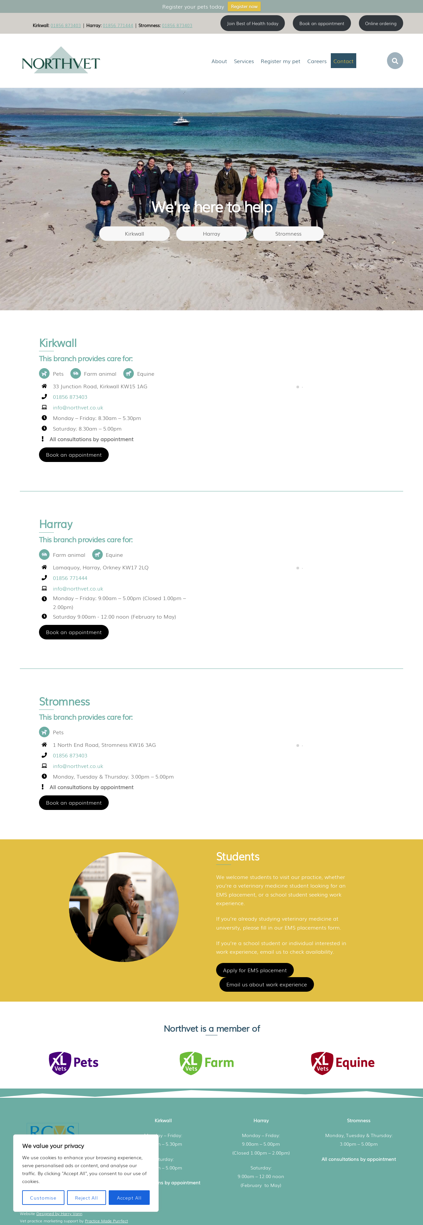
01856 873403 (66, 25)
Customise (43, 1197)
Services (244, 61)
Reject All (86, 1197)
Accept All (129, 1197)
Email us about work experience (266, 984)
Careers (317, 61)
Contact (343, 61)
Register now (244, 6)
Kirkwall (134, 233)
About (219, 61)
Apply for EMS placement (255, 970)
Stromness (288, 233)
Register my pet (280, 61)
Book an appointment (74, 454)
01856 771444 (118, 25)
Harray (211, 233)
